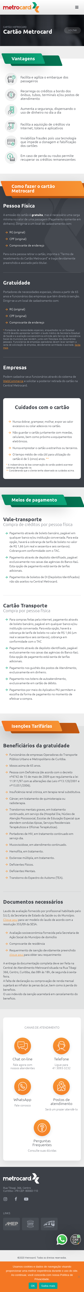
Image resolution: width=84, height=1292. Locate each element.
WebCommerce (13, 381)
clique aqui (16, 954)
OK (33, 1285)
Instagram (5, 1199)
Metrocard (21, 7)
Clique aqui (10, 919)
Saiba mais (48, 1285)
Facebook (16, 1199)
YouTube (26, 1199)
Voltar (72, 30)
